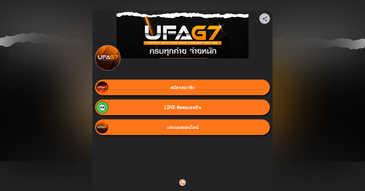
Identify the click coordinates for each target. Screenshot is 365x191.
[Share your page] (264, 18)
